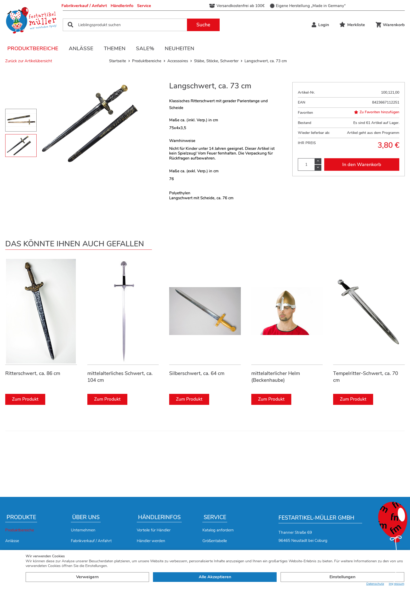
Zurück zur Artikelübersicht (28, 61)
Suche (203, 24)
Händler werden (151, 540)
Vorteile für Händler (153, 530)
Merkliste (352, 25)
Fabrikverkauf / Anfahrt (84, 6)
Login (320, 24)
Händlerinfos (159, 517)
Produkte (21, 517)
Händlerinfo (122, 6)
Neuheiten (179, 48)
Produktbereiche (32, 48)
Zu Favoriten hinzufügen (376, 112)
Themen (115, 48)
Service (144, 6)
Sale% (145, 48)
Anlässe (81, 48)
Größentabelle (214, 540)
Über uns (86, 517)
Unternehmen (83, 530)
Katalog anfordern (218, 530)
